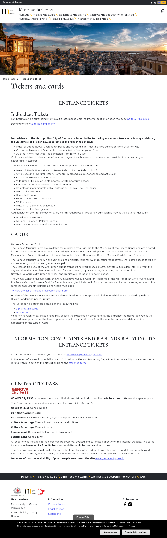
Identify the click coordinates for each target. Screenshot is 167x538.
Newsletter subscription (93, 19)
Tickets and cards (46, 477)
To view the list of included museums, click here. (39, 290)
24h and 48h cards (27, 308)
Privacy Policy (56, 504)
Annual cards (23, 312)
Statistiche (54, 513)
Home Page (9, 78)
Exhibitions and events (72, 15)
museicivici (73, 354)
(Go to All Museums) (138, 119)
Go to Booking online (42, 123)
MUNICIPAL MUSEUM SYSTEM (34, 19)
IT (159, 2)
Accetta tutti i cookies (136, 532)
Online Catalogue (63, 19)
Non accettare (110, 532)
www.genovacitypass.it (109, 458)
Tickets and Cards (44, 15)
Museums (24, 15)
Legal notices (56, 509)
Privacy (132, 526)
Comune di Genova (12, 2)
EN (163, 2)
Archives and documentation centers (112, 15)
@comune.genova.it (90, 354)
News (142, 477)
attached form (77, 363)
